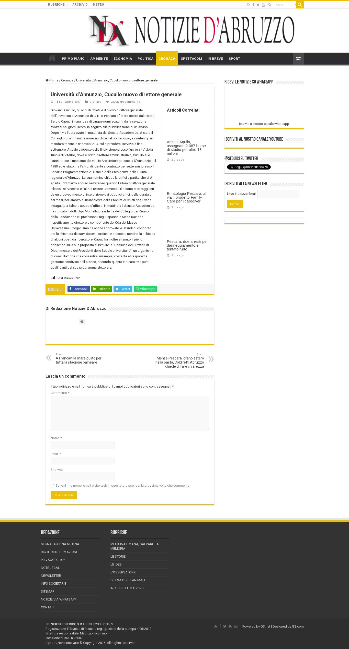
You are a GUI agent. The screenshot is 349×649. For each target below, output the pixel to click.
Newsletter (51, 576)
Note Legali (51, 568)
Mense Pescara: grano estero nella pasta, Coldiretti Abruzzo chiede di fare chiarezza (178, 360)
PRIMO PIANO (73, 59)
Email (56, 454)
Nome (56, 438)
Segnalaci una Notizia (60, 544)
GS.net (265, 626)
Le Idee (115, 564)
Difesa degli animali (127, 580)
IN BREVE (215, 59)
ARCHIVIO (80, 4)
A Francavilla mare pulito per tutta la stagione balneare (82, 358)
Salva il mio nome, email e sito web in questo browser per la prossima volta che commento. (123, 485)
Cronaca (67, 80)
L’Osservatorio (123, 572)
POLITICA (145, 59)
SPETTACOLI (191, 59)
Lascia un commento (125, 101)
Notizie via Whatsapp (58, 599)
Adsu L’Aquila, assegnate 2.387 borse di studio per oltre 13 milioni (186, 147)
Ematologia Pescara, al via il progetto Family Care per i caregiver (186, 197)
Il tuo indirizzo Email (241, 194)
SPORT (234, 59)
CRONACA (167, 59)
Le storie (118, 556)
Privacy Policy (53, 560)
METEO (98, 4)
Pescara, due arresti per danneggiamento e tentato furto (187, 245)
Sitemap (47, 591)
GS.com (298, 626)
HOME (52, 58)
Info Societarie (53, 583)
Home (52, 80)
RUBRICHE (56, 4)
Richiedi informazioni (59, 552)
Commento (60, 393)
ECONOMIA (123, 59)
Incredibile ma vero (127, 588)
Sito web (57, 470)
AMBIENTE (99, 59)
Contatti (48, 607)
